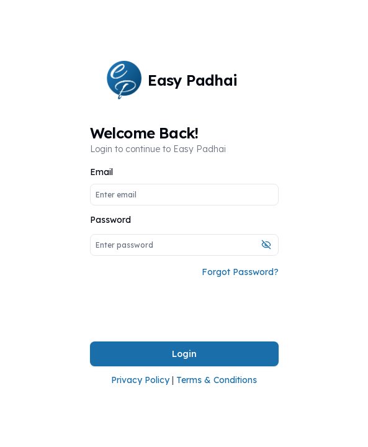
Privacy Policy (140, 380)
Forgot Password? (240, 272)
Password (110, 219)
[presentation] (184, 310)
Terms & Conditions (216, 380)
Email (101, 172)
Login (184, 353)
